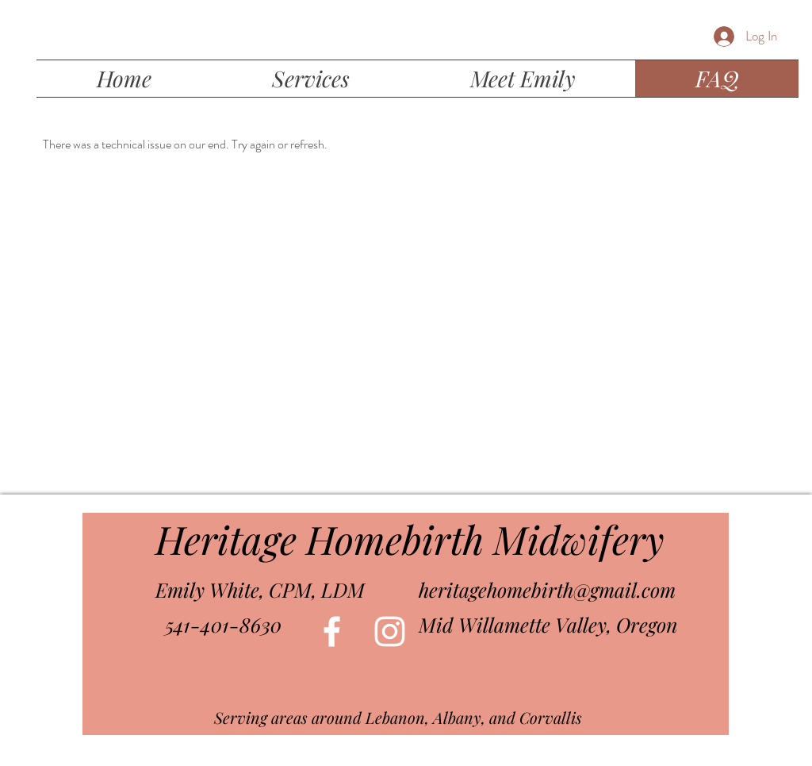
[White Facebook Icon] (332, 631)
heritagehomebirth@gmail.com (547, 589)
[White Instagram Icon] (390, 631)
